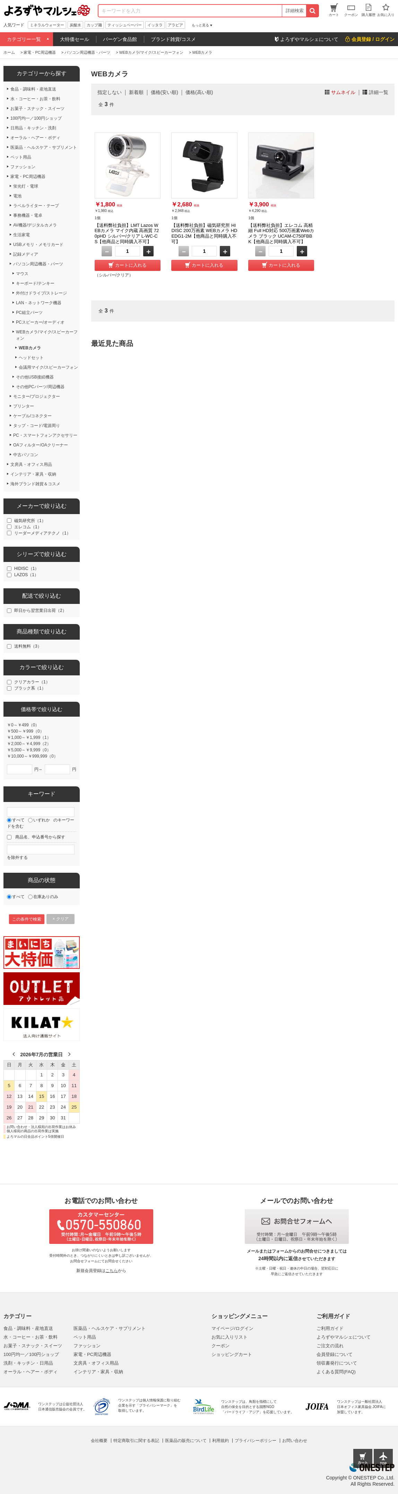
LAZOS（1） (26, 574)
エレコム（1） (28, 526)
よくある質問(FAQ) (336, 1371)
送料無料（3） (28, 646)
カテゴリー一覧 (24, 39)
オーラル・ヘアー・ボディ (30, 1371)
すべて (18, 820)
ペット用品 (84, 1337)
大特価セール (74, 39)
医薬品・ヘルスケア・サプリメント (109, 1328)
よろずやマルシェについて (344, 1337)
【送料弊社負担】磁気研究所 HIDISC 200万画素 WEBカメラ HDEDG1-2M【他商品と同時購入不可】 (204, 233)
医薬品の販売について (186, 1440)
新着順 (136, 92)
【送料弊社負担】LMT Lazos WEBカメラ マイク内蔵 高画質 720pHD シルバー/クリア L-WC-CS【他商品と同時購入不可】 (127, 233)
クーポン (220, 1345)
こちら (111, 1270)
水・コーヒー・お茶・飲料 (30, 1337)
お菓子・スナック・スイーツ (32, 1345)
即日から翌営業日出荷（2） (40, 610)
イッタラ (155, 25)
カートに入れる (131, 265)
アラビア (175, 25)
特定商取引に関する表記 (136, 1440)
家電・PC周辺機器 (92, 1354)
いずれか (41, 820)
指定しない (109, 92)
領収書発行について (337, 1363)
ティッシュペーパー (124, 25)
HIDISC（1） (26, 568)
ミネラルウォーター (47, 25)
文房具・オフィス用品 (96, 1363)
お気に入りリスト (229, 1337)
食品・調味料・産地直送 (28, 1328)
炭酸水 (75, 25)
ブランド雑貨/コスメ (173, 39)
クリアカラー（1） (32, 682)
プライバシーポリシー (255, 1440)
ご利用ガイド (330, 1328)
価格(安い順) (164, 92)
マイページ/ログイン (232, 1328)
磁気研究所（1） (30, 520)
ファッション (87, 1345)
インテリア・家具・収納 (98, 1371)
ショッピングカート (231, 1354)
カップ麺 (94, 25)
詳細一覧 (378, 92)
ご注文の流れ (330, 1345)
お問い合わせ (294, 1440)
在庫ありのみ (45, 896)
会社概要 (99, 1440)
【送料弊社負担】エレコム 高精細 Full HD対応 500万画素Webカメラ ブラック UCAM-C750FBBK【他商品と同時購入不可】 (281, 233)
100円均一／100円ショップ (31, 1354)
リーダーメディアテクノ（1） (42, 533)
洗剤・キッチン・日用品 (28, 1363)
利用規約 (220, 1440)
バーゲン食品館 (120, 39)
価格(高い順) (199, 92)
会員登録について (335, 1354)
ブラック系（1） (30, 688)
